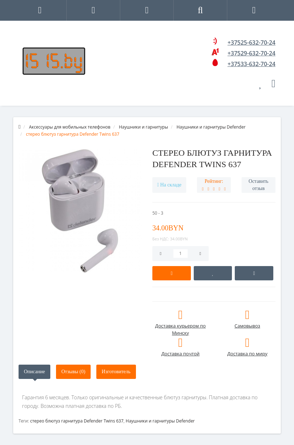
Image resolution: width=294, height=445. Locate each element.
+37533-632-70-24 (251, 64)
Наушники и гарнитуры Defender (160, 421)
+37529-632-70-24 (251, 53)
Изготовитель (116, 371)
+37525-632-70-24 (251, 42)
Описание (34, 371)
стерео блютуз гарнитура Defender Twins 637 (76, 421)
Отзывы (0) (73, 371)
